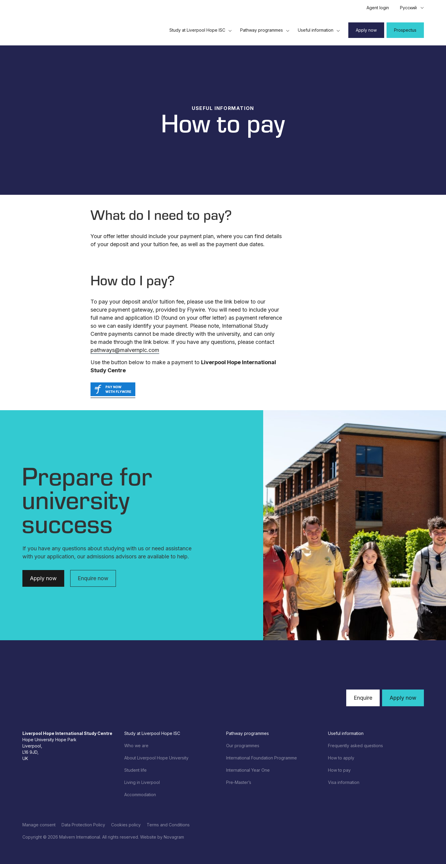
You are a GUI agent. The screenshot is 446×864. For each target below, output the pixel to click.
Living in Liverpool (142, 782)
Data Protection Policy (83, 824)
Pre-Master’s (238, 782)
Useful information (319, 30)
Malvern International (79, 837)
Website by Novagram (162, 837)
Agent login (378, 7)
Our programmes (242, 745)
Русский (408, 7)
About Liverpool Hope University (156, 757)
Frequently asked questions (355, 745)
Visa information (343, 782)
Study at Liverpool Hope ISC (200, 30)
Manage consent (39, 824)
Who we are (136, 745)
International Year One (248, 770)
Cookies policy (126, 824)
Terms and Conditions (168, 824)
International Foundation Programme (261, 757)
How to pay (339, 770)
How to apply (341, 757)
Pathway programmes (264, 30)
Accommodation (140, 794)
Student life (135, 770)
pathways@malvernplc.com (125, 350)
